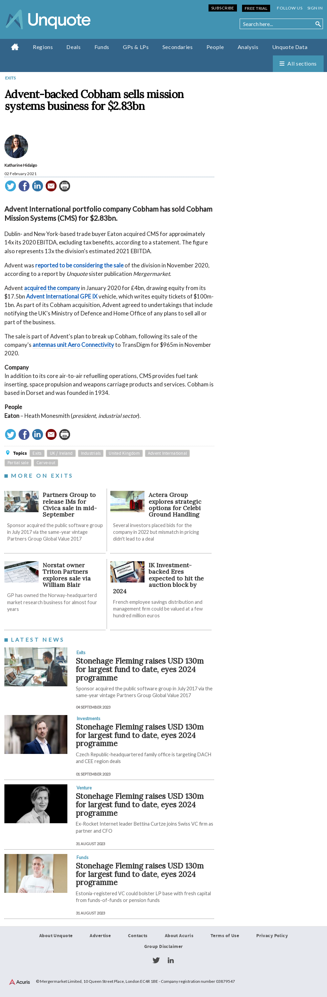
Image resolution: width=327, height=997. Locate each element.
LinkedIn (171, 960)
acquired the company (52, 287)
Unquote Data (290, 47)
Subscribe (222, 7)
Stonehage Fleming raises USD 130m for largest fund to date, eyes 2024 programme (140, 669)
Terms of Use (225, 935)
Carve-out (46, 463)
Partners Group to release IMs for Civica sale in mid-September (70, 504)
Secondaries (177, 47)
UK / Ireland (61, 453)
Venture (84, 787)
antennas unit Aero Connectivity (73, 344)
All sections (302, 63)
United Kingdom (124, 453)
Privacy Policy (272, 935)
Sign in (315, 7)
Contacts (137, 935)
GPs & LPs (136, 47)
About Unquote (56, 935)
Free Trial (256, 8)
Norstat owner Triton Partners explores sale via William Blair (67, 575)
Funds (101, 47)
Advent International (167, 453)
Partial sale (17, 463)
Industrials (91, 453)
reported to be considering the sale (79, 265)
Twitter (156, 960)
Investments (88, 718)
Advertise (100, 935)
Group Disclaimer (163, 946)
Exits (10, 77)
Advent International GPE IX (61, 296)
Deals (73, 47)
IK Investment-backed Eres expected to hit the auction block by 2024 (158, 578)
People (215, 47)
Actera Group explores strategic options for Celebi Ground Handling (175, 504)
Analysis (248, 47)
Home (15, 46)
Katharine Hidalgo (20, 165)
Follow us (289, 7)
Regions (43, 47)
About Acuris (179, 935)
